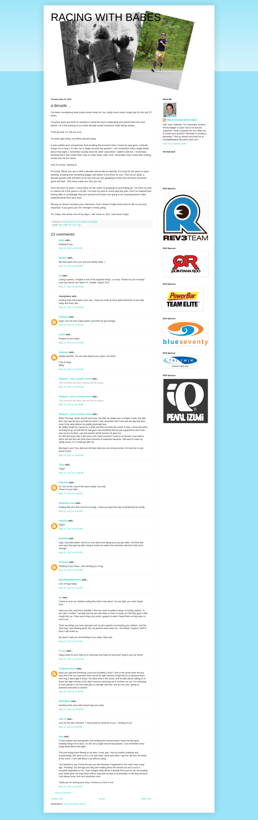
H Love (62, 651)
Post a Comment (63, 793)
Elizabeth (63, 538)
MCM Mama (65, 701)
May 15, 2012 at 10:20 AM (71, 325)
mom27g (63, 520)
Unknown (63, 317)
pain (79, 225)
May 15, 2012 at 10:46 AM (71, 455)
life (70, 225)
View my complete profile (175, 143)
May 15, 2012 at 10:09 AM (71, 307)
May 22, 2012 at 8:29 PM (70, 727)
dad (60, 225)
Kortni (62, 334)
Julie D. (63, 719)
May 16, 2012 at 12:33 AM (71, 659)
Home (102, 799)
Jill (60, 275)
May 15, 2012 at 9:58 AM (70, 248)
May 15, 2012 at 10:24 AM (71, 369)
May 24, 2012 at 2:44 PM (70, 786)
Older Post (146, 799)
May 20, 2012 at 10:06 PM (71, 709)
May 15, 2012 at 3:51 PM (70, 529)
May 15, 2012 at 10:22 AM (71, 342)
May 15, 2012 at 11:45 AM (71, 473)
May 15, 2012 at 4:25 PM (70, 570)
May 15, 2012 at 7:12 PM (70, 588)
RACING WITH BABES (106, 17)
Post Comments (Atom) (75, 804)
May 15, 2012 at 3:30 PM (70, 511)
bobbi (62, 240)
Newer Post (57, 799)
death (65, 225)
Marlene (63, 258)
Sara (61, 736)
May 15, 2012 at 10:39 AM (71, 387)
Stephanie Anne (67, 503)
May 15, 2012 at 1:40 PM (70, 493)
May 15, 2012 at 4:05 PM (70, 552)
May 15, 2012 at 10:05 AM (71, 286)
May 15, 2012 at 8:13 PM (70, 641)
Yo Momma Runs (67, 668)
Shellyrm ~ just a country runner (75, 379)
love (74, 225)
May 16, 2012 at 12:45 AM (71, 691)
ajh (60, 597)
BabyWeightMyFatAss (70, 579)
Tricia (61, 464)
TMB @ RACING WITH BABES (181, 120)
